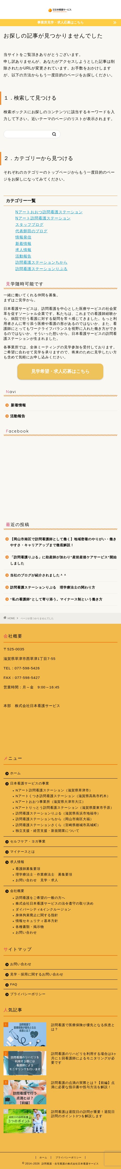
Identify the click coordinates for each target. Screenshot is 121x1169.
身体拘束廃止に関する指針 (37, 915)
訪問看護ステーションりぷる (41, 269)
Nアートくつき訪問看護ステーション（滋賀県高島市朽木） (63, 796)
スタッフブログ (29, 225)
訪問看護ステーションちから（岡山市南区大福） (55, 819)
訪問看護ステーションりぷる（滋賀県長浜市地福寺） (58, 813)
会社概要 (17, 891)
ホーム (15, 773)
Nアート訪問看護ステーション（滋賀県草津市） (54, 790)
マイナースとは (22, 851)
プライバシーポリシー (28, 994)
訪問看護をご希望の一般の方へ (40, 898)
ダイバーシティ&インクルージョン (43, 909)
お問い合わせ (26, 932)
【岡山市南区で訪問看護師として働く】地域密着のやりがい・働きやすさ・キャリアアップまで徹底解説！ (63, 542)
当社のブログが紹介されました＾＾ (38, 575)
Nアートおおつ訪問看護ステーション (49, 212)
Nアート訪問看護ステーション (43, 218)
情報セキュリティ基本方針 (37, 921)
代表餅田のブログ (31, 231)
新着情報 (23, 244)
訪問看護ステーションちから (41, 262)
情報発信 (23, 237)
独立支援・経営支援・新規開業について (47, 831)
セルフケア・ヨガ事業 (28, 841)
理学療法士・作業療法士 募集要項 (44, 874)
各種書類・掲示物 (30, 927)
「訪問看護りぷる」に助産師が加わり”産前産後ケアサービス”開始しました (63, 560)
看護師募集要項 (28, 869)
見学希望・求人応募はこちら (60, 371)
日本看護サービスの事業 (29, 783)
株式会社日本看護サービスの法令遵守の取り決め (55, 903)
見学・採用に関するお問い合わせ (36, 974)
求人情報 (23, 250)
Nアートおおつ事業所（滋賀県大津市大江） (51, 802)
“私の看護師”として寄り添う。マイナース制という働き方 (56, 599)
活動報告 (23, 256)
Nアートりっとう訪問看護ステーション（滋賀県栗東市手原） (65, 807)
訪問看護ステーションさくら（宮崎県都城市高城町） (58, 825)
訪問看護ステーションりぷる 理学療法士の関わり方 (52, 587)
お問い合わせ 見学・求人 (37, 880)
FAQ (13, 984)
